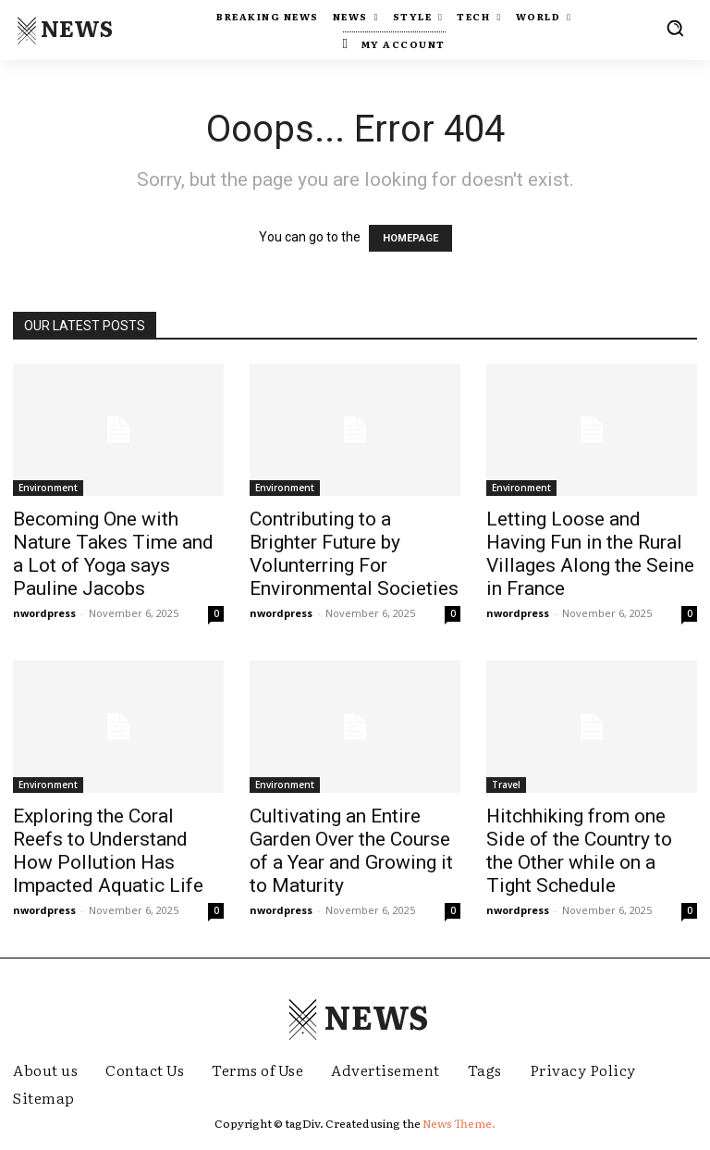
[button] (675, 28)
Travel (506, 784)
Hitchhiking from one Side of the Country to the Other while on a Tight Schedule (579, 851)
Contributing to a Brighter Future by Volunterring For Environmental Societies (354, 554)
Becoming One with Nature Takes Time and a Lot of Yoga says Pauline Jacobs (113, 554)
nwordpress (44, 613)
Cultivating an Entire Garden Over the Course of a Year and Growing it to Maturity (351, 851)
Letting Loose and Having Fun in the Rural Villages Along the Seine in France (590, 554)
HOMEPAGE (410, 238)
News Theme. (459, 1123)
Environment (48, 487)
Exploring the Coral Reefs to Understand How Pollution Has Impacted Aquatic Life (108, 851)
